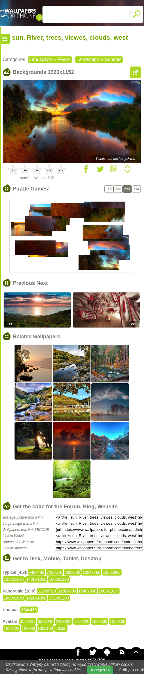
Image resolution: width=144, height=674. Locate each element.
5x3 (127, 189)
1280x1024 (14, 579)
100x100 (45, 628)
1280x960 (112, 572)
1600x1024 (109, 591)
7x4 (136, 189)
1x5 (109, 189)
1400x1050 (36, 579)
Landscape (40, 59)
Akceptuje (100, 670)
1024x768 (91, 572)
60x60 (60, 628)
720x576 (54, 572)
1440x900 (88, 591)
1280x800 (67, 591)
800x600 (72, 572)
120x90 (28, 628)
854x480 (29, 609)
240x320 (64, 621)
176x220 (82, 621)
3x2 (118, 189)
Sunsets (113, 59)
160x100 (99, 621)
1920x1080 (36, 598)
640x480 (36, 572)
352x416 (28, 621)
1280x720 (47, 591)
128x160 (117, 621)
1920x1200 (59, 598)
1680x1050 (14, 598)
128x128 (11, 628)
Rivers (63, 59)
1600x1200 (59, 579)
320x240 (46, 621)
